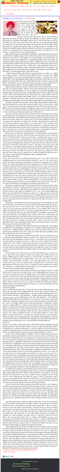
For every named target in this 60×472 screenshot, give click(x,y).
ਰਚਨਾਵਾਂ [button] (14, 10)
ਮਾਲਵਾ (38, 6)
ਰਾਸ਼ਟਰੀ (27, 6)
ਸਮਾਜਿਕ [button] (19, 10)
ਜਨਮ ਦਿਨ (44, 10)
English (52, 6)
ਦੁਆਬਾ (31, 6)
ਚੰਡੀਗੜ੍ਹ (22, 6)
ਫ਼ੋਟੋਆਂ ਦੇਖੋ (24, 10)
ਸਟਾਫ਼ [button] (10, 10)
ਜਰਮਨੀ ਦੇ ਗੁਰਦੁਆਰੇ (9, 14)
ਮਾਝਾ (34, 6)
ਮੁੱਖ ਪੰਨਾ (6, 6)
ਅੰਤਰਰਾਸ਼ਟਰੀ (12, 6)
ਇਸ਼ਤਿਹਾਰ (30, 10)
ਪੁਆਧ (47, 6)
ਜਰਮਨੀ (17, 6)
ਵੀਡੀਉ (39, 10)
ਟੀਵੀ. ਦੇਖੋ (49, 10)
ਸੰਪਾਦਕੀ (6, 10)
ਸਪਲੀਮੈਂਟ (35, 10)
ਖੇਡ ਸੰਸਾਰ (43, 6)
